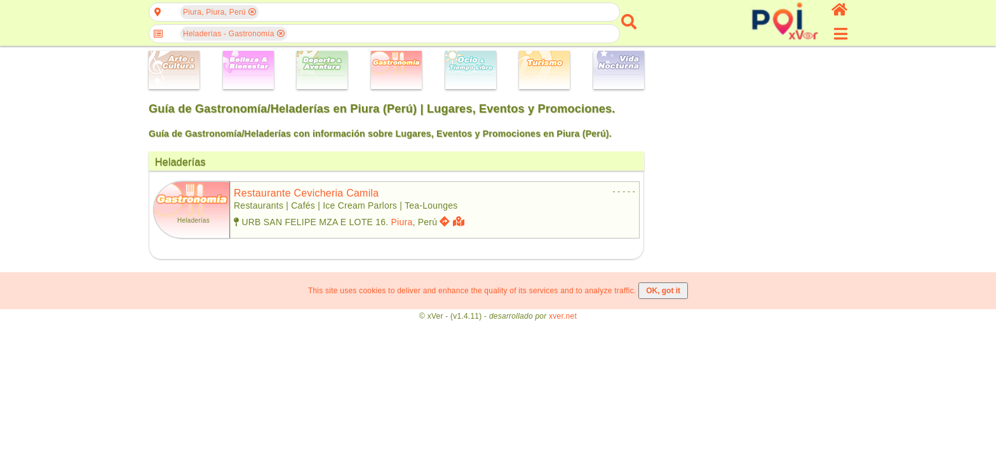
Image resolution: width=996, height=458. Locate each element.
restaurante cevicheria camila (306, 193)
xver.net (563, 316)
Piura (402, 222)
